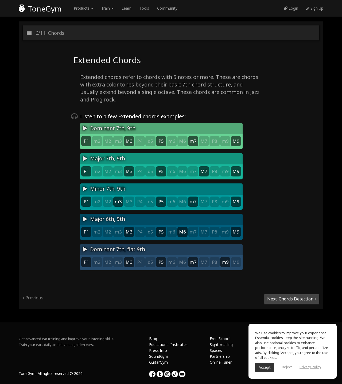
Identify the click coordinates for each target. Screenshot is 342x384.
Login (291, 8)
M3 (129, 141)
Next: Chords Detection (291, 299)
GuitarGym (158, 362)
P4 (139, 141)
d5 (150, 141)
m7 (193, 141)
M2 (107, 141)
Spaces (216, 350)
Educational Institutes (168, 344)
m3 (118, 141)
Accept (265, 367)
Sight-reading (221, 344)
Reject (287, 366)
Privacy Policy (310, 366)
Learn (126, 8)
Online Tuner (221, 362)
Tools (144, 8)
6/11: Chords (45, 33)
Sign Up (314, 8)
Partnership (220, 356)
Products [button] (83, 8)
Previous (33, 298)
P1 (86, 141)
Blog (153, 338)
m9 (225, 141)
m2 (97, 141)
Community (167, 8)
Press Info (158, 350)
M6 (182, 141)
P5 (161, 141)
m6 (171, 141)
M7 (203, 141)
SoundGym (158, 356)
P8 (214, 141)
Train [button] (107, 8)
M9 (235, 141)
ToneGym (40, 8)
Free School (220, 338)
